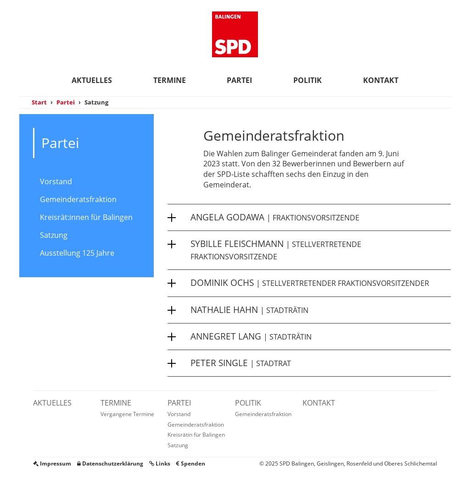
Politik (307, 80)
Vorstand (56, 181)
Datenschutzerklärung (110, 463)
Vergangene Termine (127, 414)
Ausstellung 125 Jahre (77, 253)
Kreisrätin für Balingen (196, 435)
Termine (169, 80)
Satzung (53, 235)
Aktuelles (92, 80)
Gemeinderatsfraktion (78, 199)
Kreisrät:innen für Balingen (86, 217)
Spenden (190, 463)
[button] (309, 217)
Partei (239, 80)
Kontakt (380, 80)
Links (159, 463)
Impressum (52, 463)
